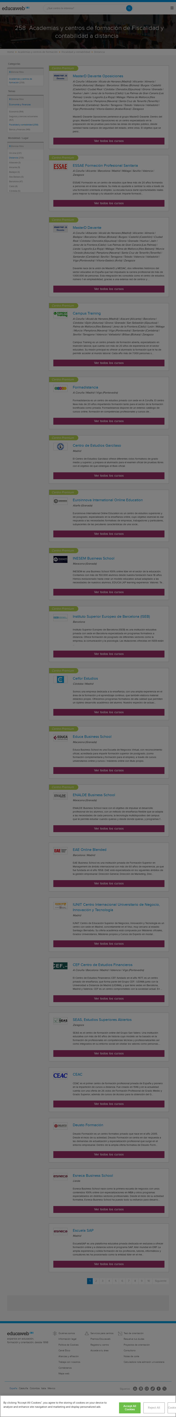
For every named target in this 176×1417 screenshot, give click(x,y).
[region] (88, 1406)
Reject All (154, 1407)
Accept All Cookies (129, 1408)
